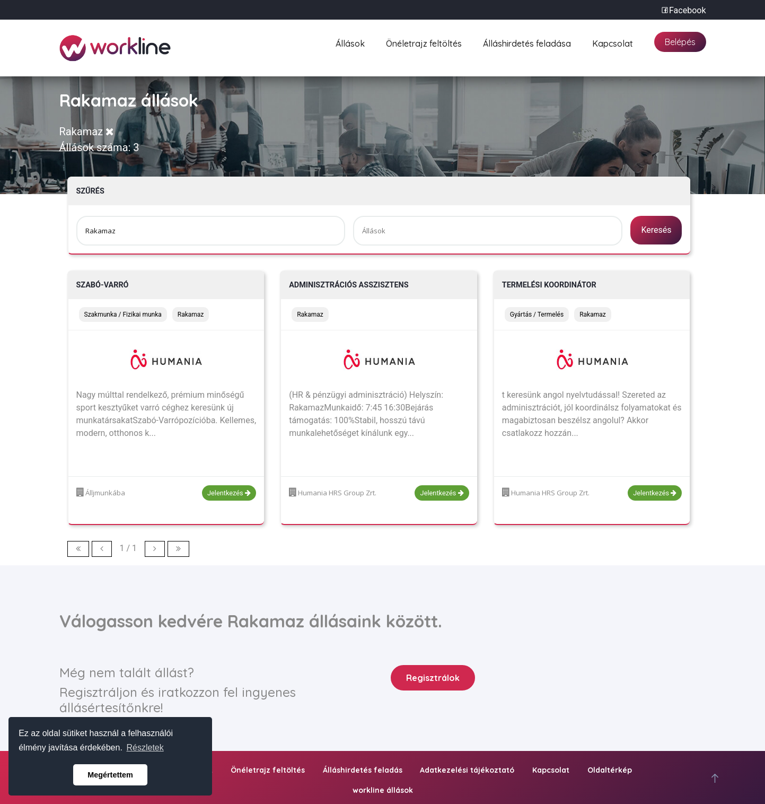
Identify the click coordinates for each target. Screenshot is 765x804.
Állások (350, 42)
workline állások (383, 790)
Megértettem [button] (110, 775)
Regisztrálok (433, 677)
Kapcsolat (612, 42)
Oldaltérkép (609, 770)
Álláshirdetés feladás (362, 770)
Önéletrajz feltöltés (424, 42)
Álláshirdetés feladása (527, 42)
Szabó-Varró (102, 285)
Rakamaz (87, 131)
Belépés (680, 42)
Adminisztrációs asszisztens (348, 285)
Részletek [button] (145, 747)
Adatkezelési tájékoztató (467, 770)
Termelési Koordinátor (549, 285)
